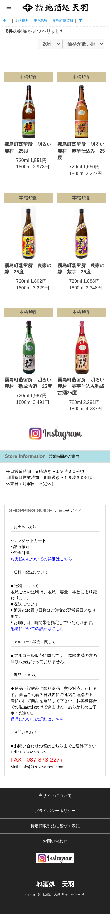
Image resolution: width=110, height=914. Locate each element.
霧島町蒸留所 (62, 21)
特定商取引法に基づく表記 (55, 826)
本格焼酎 (22, 21)
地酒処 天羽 (55, 884)
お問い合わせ (55, 841)
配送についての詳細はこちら (37, 628)
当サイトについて (55, 795)
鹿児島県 (40, 21)
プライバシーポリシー (55, 810)
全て (6, 21)
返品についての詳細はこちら (37, 719)
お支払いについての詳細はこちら (41, 559)
